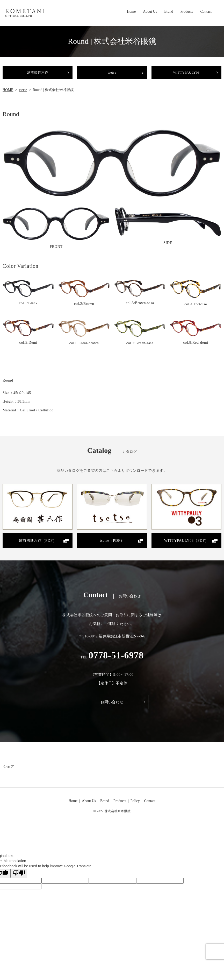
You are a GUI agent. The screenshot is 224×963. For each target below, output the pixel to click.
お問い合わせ (112, 709)
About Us (150, 12)
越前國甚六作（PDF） (37, 546)
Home (131, 12)
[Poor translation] (19, 880)
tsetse (112, 75)
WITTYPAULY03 (186, 75)
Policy (135, 808)
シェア (8, 774)
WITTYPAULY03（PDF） (186, 546)
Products (186, 12)
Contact (206, 12)
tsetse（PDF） (112, 546)
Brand (168, 12)
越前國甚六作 (37, 75)
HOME (8, 94)
